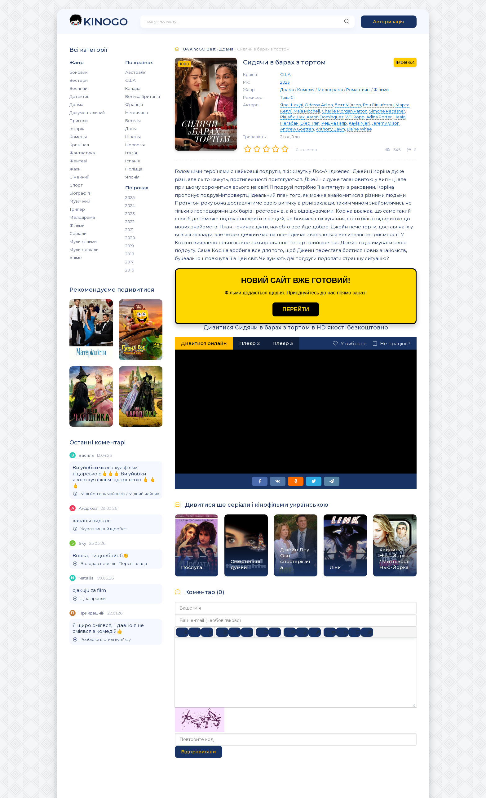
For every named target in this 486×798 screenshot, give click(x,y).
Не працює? (391, 343)
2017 (129, 261)
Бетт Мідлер (348, 104)
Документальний (87, 112)
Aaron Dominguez (325, 116)
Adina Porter (379, 116)
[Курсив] (194, 632)
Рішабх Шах (292, 116)
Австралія (136, 72)
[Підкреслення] (207, 632)
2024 (130, 205)
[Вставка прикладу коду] (342, 632)
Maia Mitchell (307, 110)
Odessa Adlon (319, 104)
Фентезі (78, 160)
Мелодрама (82, 217)
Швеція (133, 136)
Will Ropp (355, 116)
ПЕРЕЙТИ (295, 309)
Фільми (77, 225)
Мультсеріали (84, 249)
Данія (131, 128)
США (130, 80)
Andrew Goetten (297, 128)
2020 (130, 237)
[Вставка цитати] (330, 632)
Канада (132, 88)
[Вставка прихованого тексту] (367, 632)
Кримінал (79, 144)
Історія (76, 128)
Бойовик (78, 72)
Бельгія (133, 120)
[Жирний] (182, 632)
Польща (133, 168)
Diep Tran (310, 123)
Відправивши (198, 752)
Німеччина (136, 112)
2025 (130, 197)
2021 (129, 229)
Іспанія (132, 160)
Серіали (77, 233)
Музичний (79, 201)
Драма (76, 104)
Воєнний (78, 88)
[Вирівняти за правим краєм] (247, 632)
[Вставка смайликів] (290, 632)
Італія (131, 152)
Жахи (75, 168)
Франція (134, 104)
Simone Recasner (387, 110)
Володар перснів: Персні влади (110, 564)
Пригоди (78, 120)
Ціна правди (89, 599)
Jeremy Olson (386, 123)
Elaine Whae (359, 128)
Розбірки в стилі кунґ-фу (102, 639)
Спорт (76, 185)
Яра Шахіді (291, 104)
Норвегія (135, 144)
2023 (130, 213)
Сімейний (79, 176)
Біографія (79, 193)
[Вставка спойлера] (354, 632)
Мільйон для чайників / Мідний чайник (116, 494)
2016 (129, 269)
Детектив (79, 96)
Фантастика (82, 152)
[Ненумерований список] (262, 632)
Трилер (77, 209)
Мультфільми (83, 241)
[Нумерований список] (274, 632)
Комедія (78, 136)
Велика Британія (142, 96)
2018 (129, 253)
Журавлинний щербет (100, 529)
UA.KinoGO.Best (199, 48)
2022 (130, 221)
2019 (129, 245)
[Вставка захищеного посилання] (314, 632)
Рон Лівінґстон (378, 104)
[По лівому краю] (222, 632)
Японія (132, 176)
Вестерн (78, 80)
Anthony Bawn (330, 128)
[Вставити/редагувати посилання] (302, 632)
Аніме (75, 257)
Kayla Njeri (359, 123)
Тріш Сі (287, 97)
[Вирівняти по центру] (234, 632)
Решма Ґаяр (334, 123)
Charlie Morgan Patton (344, 110)
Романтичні (358, 89)
